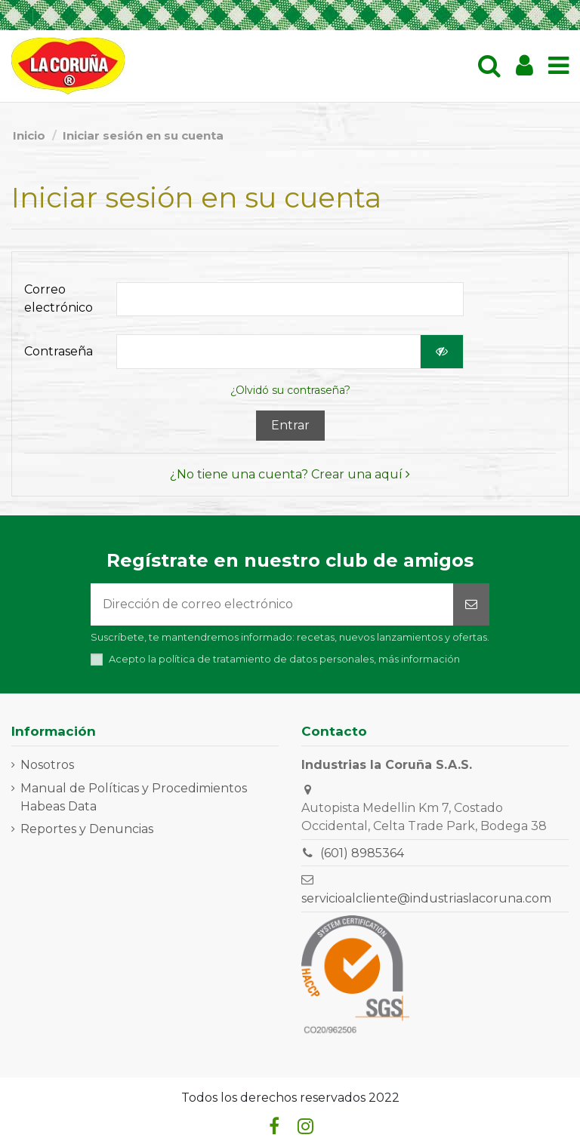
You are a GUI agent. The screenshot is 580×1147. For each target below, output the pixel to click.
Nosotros (47, 765)
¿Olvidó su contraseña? (290, 390)
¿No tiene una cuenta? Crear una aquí (290, 474)
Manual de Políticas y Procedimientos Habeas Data (133, 797)
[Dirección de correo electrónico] (272, 604)
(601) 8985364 (362, 853)
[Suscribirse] (471, 604)
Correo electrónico (58, 298)
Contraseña (58, 351)
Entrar (290, 425)
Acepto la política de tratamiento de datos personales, (284, 659)
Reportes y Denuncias (86, 829)
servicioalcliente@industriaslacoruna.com (426, 898)
